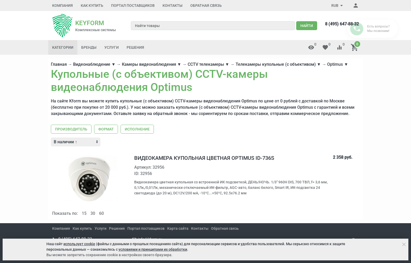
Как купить (92, 5)
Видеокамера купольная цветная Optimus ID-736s (204, 158)
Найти (306, 26)
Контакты (172, 5)
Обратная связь (206, 5)
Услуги (111, 47)
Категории (62, 47)
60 (101, 213)
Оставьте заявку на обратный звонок (150, 113)
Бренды (88, 47)
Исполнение (137, 129)
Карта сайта (177, 228)
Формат (106, 129)
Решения (135, 47)
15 (84, 213)
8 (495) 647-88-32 (342, 23)
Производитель (71, 129)
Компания (62, 5)
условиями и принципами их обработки (152, 249)
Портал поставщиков (133, 5)
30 (92, 213)
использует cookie (79, 244)
